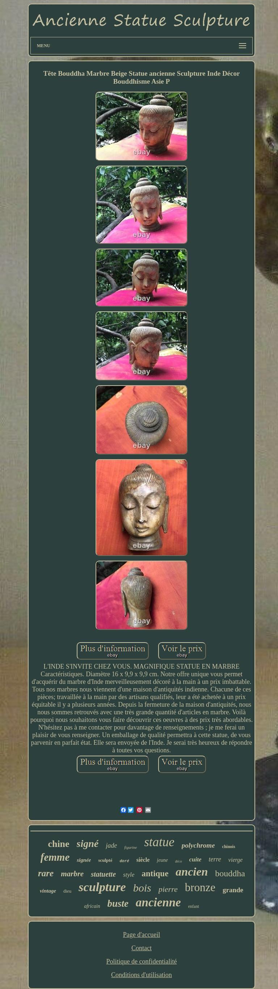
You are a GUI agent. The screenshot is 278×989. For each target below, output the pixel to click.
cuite (195, 859)
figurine (130, 847)
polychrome (198, 845)
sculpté (105, 860)
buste (118, 903)
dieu (67, 891)
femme (55, 857)
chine (58, 844)
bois (142, 888)
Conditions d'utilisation (141, 974)
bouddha (230, 873)
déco (178, 861)
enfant (193, 906)
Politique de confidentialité (141, 961)
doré (124, 861)
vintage (48, 891)
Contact (141, 948)
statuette (103, 874)
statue (159, 842)
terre (215, 859)
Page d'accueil (141, 934)
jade (111, 845)
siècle (142, 860)
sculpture (102, 887)
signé (88, 843)
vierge (235, 860)
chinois (228, 846)
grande (233, 890)
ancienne (158, 902)
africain (92, 906)
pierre (168, 889)
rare (46, 873)
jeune (162, 860)
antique (155, 873)
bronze (200, 887)
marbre (72, 873)
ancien (192, 871)
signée (84, 860)
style (128, 874)
